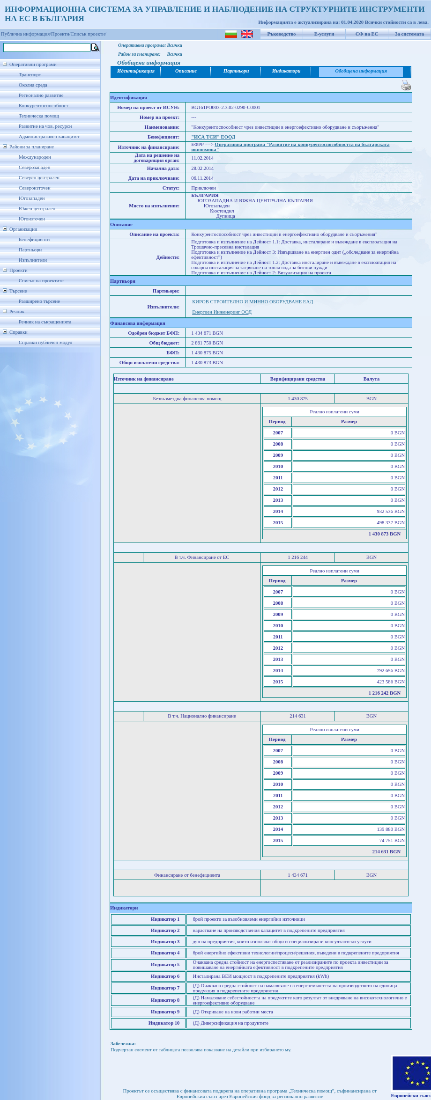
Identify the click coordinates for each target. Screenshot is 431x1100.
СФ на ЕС (367, 34)
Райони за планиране (31, 146)
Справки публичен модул (45, 342)
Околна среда (33, 85)
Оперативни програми (33, 64)
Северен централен (39, 177)
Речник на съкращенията (45, 321)
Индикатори (286, 70)
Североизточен (35, 188)
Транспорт (30, 74)
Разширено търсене (39, 301)
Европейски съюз (411, 1095)
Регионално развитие (41, 95)
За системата (409, 34)
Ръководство (282, 34)
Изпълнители (33, 260)
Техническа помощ (39, 115)
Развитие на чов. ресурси (45, 126)
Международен (35, 157)
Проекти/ (61, 34)
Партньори (30, 249)
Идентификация (136, 70)
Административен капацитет (49, 136)
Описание (186, 70)
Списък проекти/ (88, 34)
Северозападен (34, 167)
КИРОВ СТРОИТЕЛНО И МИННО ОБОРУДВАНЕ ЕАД (252, 301)
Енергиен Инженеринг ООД (222, 312)
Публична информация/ (26, 34)
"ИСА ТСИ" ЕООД (213, 136)
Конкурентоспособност (43, 105)
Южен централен (37, 208)
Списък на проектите (41, 280)
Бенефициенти (34, 239)
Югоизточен (32, 218)
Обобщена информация (361, 70)
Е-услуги (324, 34)
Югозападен (32, 198)
